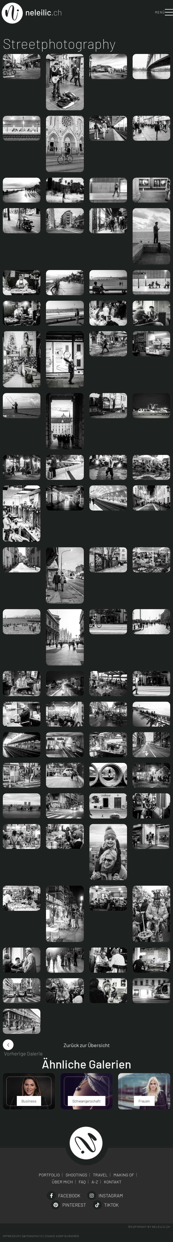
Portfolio (49, 1175)
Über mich (62, 1182)
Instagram (105, 1195)
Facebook (63, 1195)
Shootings (76, 1175)
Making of (123, 1175)
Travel (100, 1175)
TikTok (106, 1204)
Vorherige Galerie (23, 1053)
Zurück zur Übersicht (87, 1045)
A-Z (95, 1182)
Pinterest (68, 1204)
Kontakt (112, 1182)
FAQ (82, 1182)
